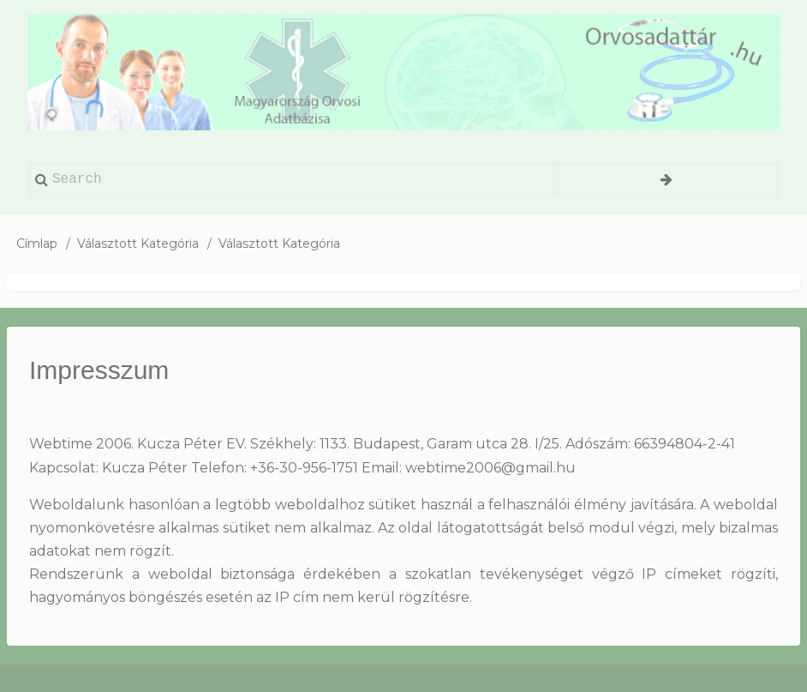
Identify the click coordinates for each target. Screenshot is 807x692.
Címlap (36, 243)
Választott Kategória (138, 243)
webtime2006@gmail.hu (490, 468)
